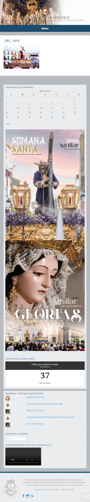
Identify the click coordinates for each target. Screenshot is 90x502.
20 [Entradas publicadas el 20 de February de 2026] (52, 112)
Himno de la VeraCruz (35, 410)
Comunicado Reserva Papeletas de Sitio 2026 (44, 404)
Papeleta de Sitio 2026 (35, 397)
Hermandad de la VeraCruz (45, 17)
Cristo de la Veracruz (35, 424)
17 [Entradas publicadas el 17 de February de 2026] (18, 112)
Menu (45, 28)
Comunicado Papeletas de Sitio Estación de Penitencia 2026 (50, 417)
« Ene (7, 124)
